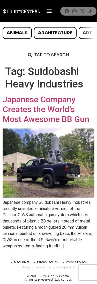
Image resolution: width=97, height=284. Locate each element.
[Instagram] (74, 11)
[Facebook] (67, 11)
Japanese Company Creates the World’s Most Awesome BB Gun (46, 109)
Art (87, 33)
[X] (82, 11)
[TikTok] (90, 11)
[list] (48, 33)
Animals (17, 33)
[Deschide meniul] (49, 11)
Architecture (55, 33)
